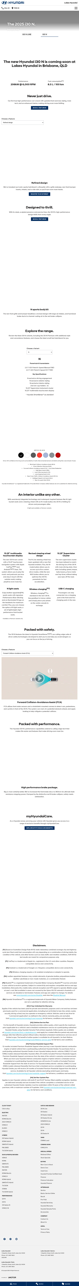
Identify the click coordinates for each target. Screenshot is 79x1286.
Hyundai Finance (46, 1183)
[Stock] (13, 1284)
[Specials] (66, 1284)
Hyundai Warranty (47, 1206)
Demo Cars (44, 1167)
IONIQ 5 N (5, 1208)
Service (43, 1190)
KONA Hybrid (6, 1141)
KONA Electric (6, 1119)
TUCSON (5, 1185)
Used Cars (44, 1171)
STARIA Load (45, 1140)
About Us (44, 1222)
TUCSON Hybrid (7, 1150)
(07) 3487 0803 (10, 1255)
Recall (43, 1196)
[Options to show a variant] (39, 352)
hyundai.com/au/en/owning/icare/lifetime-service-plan (30, 1040)
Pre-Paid (44, 1199)
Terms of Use (45, 1229)
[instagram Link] (10, 1239)
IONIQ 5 (4, 1131)
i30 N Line (26, 34)
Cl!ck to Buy (6, 1108)
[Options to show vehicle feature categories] (23, 122)
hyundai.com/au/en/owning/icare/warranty (25, 1018)
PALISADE (5, 1147)
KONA (4, 1161)
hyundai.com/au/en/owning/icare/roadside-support (26, 1073)
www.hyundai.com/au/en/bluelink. (29, 995)
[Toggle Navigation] (76, 8)
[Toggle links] (9, 1277)
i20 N (4, 1199)
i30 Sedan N (6, 1205)
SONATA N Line (46, 1121)
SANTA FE (5, 1164)
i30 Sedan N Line (46, 1118)
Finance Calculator (47, 1180)
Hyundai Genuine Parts (48, 1209)
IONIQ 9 (5, 1125)
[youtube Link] (16, 1239)
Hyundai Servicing (46, 1202)
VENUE (4, 1157)
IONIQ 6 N (44, 1147)
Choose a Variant (39, 350)
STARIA (4, 1189)
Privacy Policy (45, 1232)
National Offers (46, 1154)
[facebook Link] (4, 1239)
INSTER (4, 1115)
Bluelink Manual (59, 995)
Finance (43, 1177)
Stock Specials (45, 1157)
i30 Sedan (44, 1112)
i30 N (44, 34)
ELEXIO (4, 1128)
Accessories (45, 1212)
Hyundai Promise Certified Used (51, 1174)
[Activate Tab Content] (21, 455)
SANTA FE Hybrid (7, 1144)
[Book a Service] (39, 1284)
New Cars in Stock (47, 1164)
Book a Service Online (48, 1193)
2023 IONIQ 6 (6, 1122)
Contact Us (44, 1219)
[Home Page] (13, 2)
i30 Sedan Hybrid (7, 1138)
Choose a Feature (23, 121)
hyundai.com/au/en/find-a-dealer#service (20, 1032)
